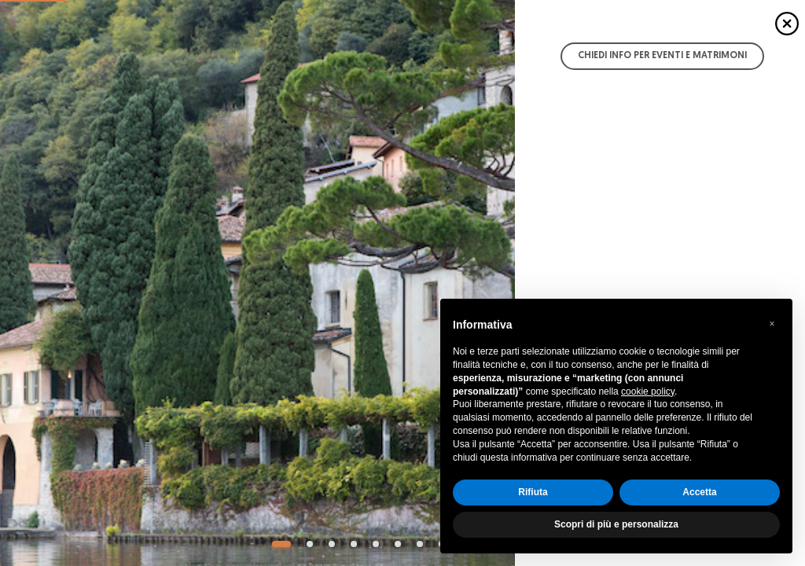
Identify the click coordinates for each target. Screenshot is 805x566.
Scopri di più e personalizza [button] (616, 524)
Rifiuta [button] (532, 492)
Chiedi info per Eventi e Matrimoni (662, 56)
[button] (772, 323)
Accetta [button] (699, 492)
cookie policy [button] (648, 391)
